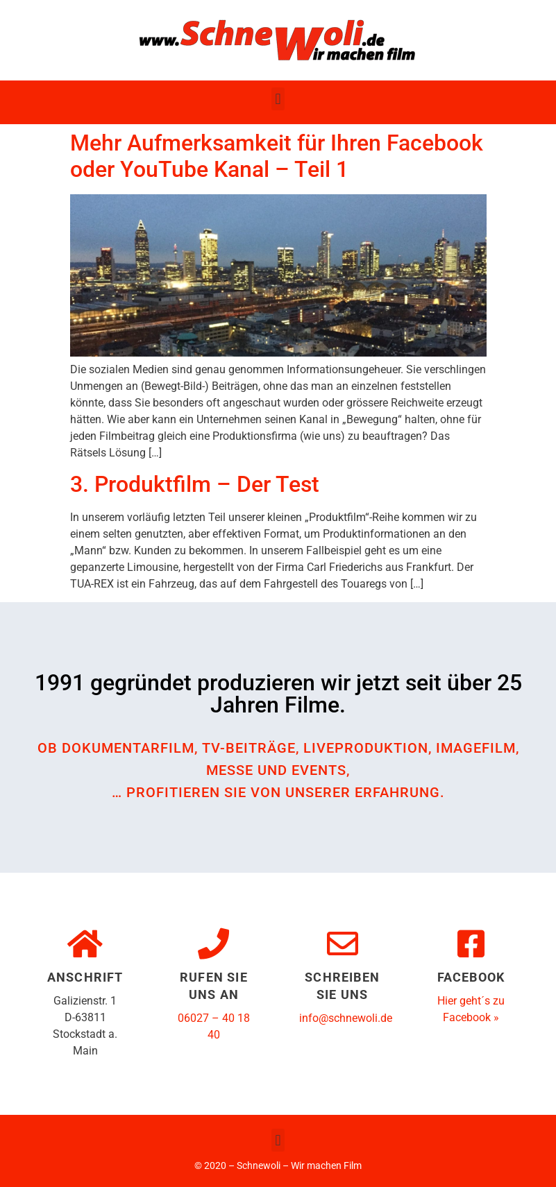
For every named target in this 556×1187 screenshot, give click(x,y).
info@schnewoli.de (345, 1018)
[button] (278, 98)
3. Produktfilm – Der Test (194, 484)
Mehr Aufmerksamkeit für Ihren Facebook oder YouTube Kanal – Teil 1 (276, 156)
